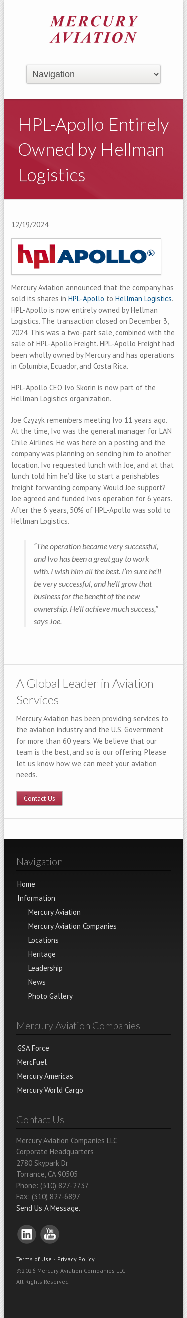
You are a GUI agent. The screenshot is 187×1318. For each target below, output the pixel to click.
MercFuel (32, 1062)
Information (36, 898)
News (37, 982)
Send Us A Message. (48, 1208)
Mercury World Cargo (50, 1090)
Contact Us (39, 798)
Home (26, 884)
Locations (43, 940)
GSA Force (33, 1048)
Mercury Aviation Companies (72, 926)
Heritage (42, 954)
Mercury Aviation (54, 912)
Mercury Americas (45, 1076)
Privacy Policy (76, 1259)
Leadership (45, 968)
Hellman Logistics (143, 298)
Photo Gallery (50, 996)
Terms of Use (34, 1259)
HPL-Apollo (86, 298)
